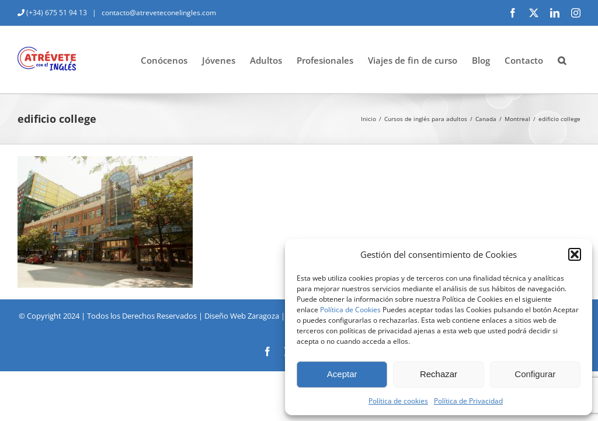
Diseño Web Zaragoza (241, 315)
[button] (574, 254)
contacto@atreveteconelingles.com (158, 13)
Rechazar (438, 374)
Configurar (534, 374)
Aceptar (342, 374)
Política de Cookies (350, 310)
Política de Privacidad (468, 401)
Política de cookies (398, 401)
